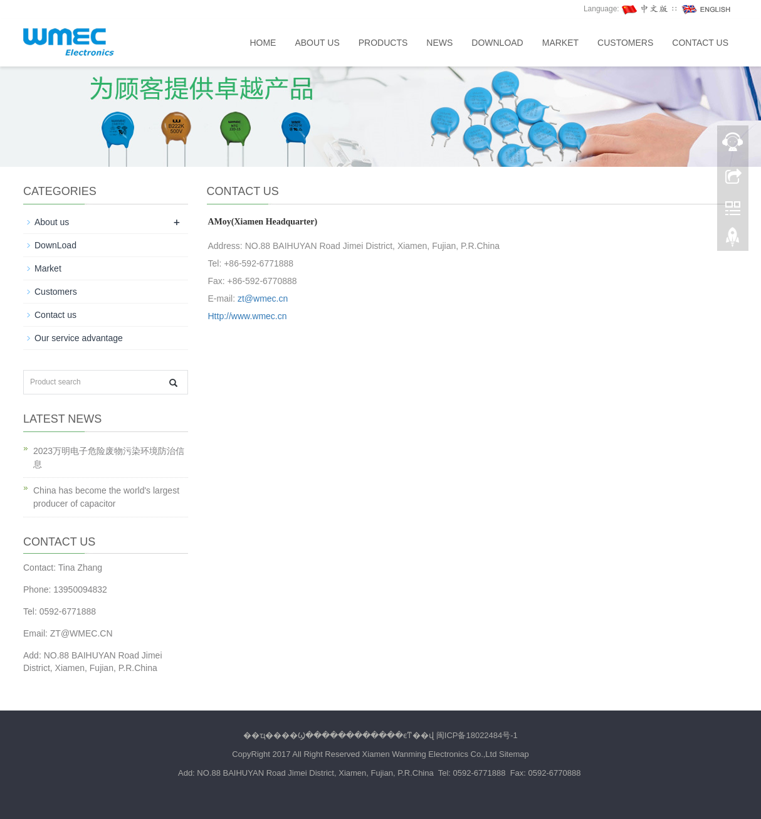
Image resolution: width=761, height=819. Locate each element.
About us (317, 43)
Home (262, 43)
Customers (625, 43)
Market (560, 43)
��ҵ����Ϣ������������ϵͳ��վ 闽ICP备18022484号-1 (380, 735)
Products (383, 43)
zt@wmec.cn (263, 298)
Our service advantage (78, 338)
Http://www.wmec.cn (247, 316)
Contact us (700, 43)
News (439, 43)
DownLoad (497, 43)
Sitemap (514, 754)
